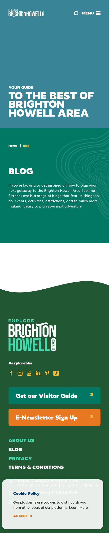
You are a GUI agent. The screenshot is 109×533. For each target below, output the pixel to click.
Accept (22, 516)
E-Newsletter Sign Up (54, 417)
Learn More (78, 507)
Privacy (20, 458)
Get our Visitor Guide (54, 395)
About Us (21, 440)
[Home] (26, 12)
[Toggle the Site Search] (76, 13)
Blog (15, 449)
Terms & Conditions (36, 467)
